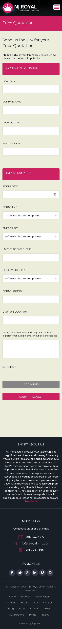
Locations (10, 602)
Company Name (12, 101)
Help (47, 608)
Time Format (10, 228)
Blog (11, 608)
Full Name (9, 80)
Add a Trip (31, 384)
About (22, 608)
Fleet (24, 602)
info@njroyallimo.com (34, 543)
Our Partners (16, 614)
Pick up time (10, 207)
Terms (32, 614)
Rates (35, 602)
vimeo (42, 572)
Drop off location (15, 311)
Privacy (45, 614)
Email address (12, 143)
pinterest (50, 572)
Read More (31, 501)
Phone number (12, 122)
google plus (27, 572)
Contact (35, 608)
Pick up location (13, 291)
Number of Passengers (17, 249)
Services (26, 596)
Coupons (48, 602)
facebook (12, 572)
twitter (19, 572)
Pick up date (10, 186)
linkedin (35, 572)
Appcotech (37, 623)
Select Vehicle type (14, 270)
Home (12, 596)
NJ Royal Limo (36, 586)
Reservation (42, 596)
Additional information (30, 334)
